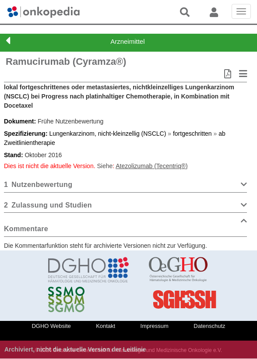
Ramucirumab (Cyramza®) (66, 61)
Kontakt (105, 326)
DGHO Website (51, 326)
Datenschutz (209, 326)
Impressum (155, 326)
